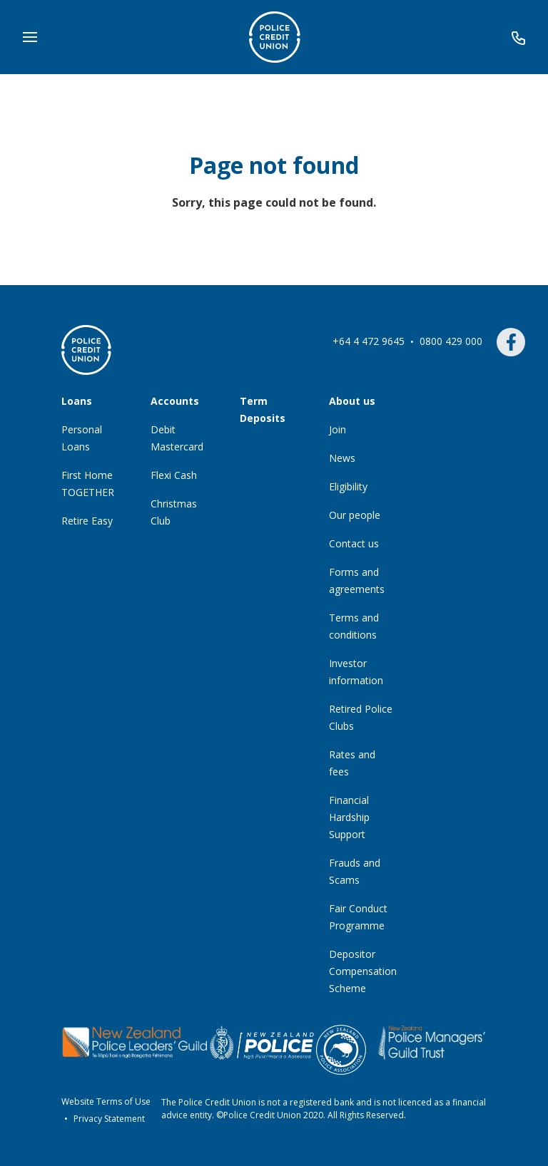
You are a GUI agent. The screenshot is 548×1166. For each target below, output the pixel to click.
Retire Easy (87, 520)
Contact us (354, 543)
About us (352, 401)
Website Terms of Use (106, 1101)
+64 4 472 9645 (370, 341)
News (342, 458)
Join (337, 429)
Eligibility (348, 486)
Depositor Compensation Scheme (363, 971)
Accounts (175, 401)
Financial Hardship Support (349, 817)
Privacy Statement (109, 1119)
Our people (354, 515)
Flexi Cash (174, 475)
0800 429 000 (452, 341)
